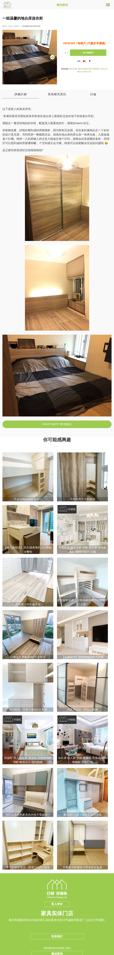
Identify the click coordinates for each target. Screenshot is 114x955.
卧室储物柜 (83, 69)
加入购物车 (88, 53)
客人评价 (57, 904)
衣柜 (91, 69)
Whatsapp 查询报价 (57, 424)
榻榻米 (97, 69)
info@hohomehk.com (57, 948)
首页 (4, 26)
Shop (10, 26)
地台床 (81, 72)
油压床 (105, 69)
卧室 (16, 26)
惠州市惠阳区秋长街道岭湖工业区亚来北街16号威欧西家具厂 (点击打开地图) (57, 920)
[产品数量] (65, 52)
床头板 (88, 72)
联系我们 (57, 936)
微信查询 (62, 4)
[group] (29, 57)
